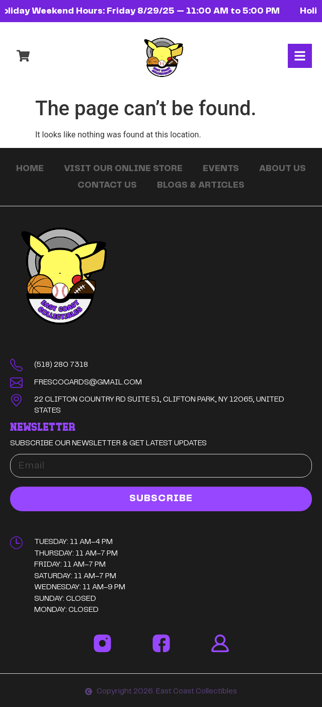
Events (221, 169)
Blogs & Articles (201, 185)
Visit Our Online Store (123, 169)
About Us (282, 169)
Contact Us (107, 185)
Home (30, 169)
